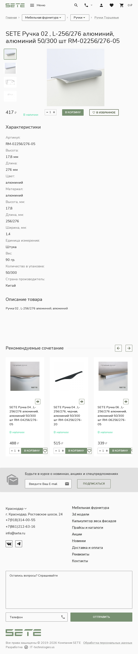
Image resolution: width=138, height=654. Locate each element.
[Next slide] (129, 348)
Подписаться (94, 483)
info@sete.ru (15, 533)
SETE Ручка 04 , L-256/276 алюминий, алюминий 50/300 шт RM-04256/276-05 (23, 415)
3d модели (80, 514)
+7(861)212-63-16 (20, 526)
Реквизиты (80, 554)
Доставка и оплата (87, 547)
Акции (77, 534)
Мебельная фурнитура (90, 507)
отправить (101, 617)
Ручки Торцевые (106, 18)
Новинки (79, 540)
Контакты (80, 561)
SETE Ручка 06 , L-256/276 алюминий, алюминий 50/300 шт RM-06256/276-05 (112, 415)
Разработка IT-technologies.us (30, 647)
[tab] (10, 54)
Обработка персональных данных (107, 643)
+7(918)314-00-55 (20, 520)
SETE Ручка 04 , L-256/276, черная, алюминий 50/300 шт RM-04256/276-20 (68, 415)
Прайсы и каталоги (87, 527)
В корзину (73, 112)
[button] (37, 5)
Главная (11, 18)
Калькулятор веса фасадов (94, 521)
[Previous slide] (118, 348)
